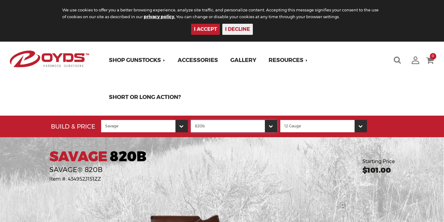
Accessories (199, 60)
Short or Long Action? (146, 97)
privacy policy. (188, 16)
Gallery (245, 60)
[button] (138, 60)
